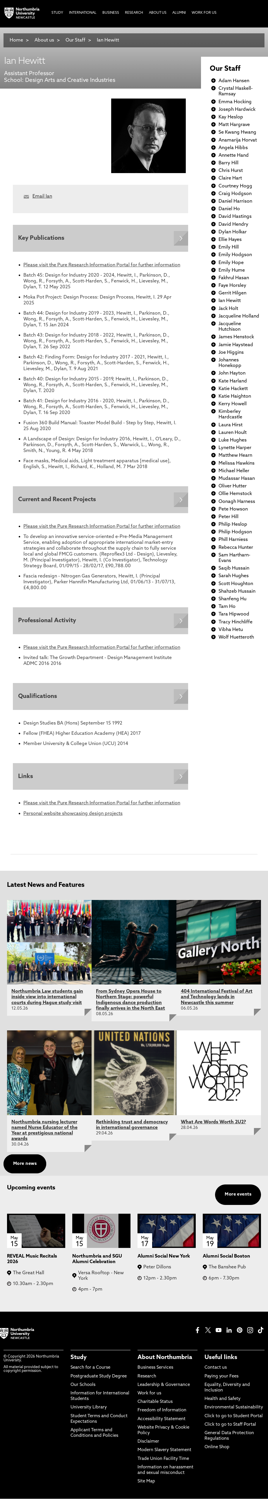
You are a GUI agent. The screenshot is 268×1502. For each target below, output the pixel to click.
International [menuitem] (83, 13)
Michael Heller (234, 471)
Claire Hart (230, 178)
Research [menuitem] (134, 13)
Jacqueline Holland (239, 316)
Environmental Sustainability (234, 1410)
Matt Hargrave (234, 125)
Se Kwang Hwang (237, 132)
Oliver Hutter (233, 486)
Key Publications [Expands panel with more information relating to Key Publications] (42, 239)
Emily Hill (229, 247)
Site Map (146, 1484)
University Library (89, 1410)
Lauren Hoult (233, 432)
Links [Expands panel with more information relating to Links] (26, 779)
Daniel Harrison (235, 201)
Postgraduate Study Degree (99, 1379)
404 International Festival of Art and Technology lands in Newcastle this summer (216, 1000)
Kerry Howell (233, 404)
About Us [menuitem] (157, 13)
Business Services (155, 1371)
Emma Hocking (235, 102)
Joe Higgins (231, 352)
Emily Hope (231, 263)
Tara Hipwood (234, 614)
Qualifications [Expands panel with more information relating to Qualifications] (38, 699)
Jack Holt (228, 308)
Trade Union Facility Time (163, 1462)
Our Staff (75, 40)
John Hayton (232, 373)
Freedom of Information (162, 1413)
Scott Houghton (236, 584)
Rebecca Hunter (236, 547)
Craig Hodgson (235, 194)
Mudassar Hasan (237, 478)
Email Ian (42, 196)
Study (79, 1361)
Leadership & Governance (164, 1388)
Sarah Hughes (234, 576)
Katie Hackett (233, 389)
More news (25, 1167)
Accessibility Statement (161, 1422)
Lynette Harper (235, 448)
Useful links (221, 1361)
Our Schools (83, 1388)
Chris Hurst (231, 170)
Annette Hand (234, 155)
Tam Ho (227, 606)
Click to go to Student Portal (234, 1419)
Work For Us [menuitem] (204, 13)
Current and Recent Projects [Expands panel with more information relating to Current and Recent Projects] (58, 500)
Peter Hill (228, 517)
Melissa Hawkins (237, 463)
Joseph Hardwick (237, 109)
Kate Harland (233, 381)
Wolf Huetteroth (236, 637)
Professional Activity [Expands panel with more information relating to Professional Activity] (48, 622)
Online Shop (217, 1450)
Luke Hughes (233, 440)
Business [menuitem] (110, 13)
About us (44, 40)
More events (238, 1198)
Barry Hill (228, 163)
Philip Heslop (233, 524)
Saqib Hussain (234, 568)
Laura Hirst (231, 425)
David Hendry (233, 224)
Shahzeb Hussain (237, 591)
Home (16, 40)
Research (147, 1379)
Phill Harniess (233, 539)
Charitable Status (155, 1405)
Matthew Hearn (235, 455)
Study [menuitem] (57, 13)
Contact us (216, 1371)
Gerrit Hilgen (232, 293)
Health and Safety (222, 1402)
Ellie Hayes (230, 239)
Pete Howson (233, 509)
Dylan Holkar (233, 232)
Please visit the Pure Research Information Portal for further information (101, 265)
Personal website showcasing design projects (73, 817)
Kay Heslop (231, 117)
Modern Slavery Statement (164, 1453)
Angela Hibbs (233, 148)
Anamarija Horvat (238, 140)
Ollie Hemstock (235, 494)
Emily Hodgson (235, 255)
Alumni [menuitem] (179, 13)
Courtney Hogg (235, 186)
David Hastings (235, 216)
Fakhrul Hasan (234, 278)
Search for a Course (90, 1371)
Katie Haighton (235, 396)
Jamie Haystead (236, 345)
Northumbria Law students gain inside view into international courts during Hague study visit (47, 1000)
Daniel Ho (229, 209)
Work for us (149, 1396)
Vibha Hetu (231, 629)
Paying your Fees (221, 1379)
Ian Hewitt (108, 40)
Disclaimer (148, 1445)
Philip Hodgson (235, 532)
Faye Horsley (232, 285)
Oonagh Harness (237, 501)
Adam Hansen (234, 81)
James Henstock (236, 337)
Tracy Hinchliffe (235, 622)
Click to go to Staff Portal (230, 1428)
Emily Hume (232, 270)
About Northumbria (165, 1361)
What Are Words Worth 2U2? (213, 1125)
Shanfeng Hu (232, 599)
